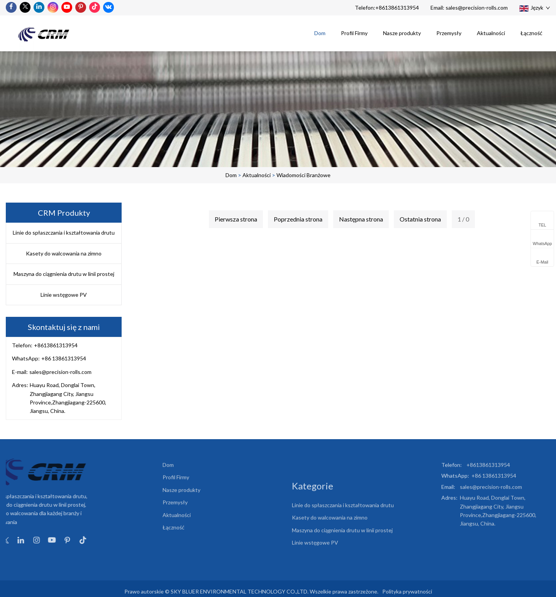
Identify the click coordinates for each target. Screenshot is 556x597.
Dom (319, 33)
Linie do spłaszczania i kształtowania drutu (64, 232)
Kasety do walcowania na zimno (64, 253)
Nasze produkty (402, 33)
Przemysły (448, 33)
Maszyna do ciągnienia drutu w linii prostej (64, 274)
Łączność (531, 33)
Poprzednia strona (298, 219)
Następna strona (361, 219)
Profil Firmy (354, 33)
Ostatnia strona (420, 219)
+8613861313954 (397, 7)
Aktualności (491, 33)
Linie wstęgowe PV (64, 294)
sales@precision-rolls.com (477, 7)
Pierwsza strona (236, 219)
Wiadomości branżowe (303, 175)
